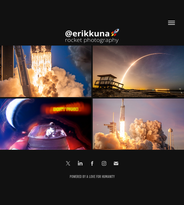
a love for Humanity (100, 177)
